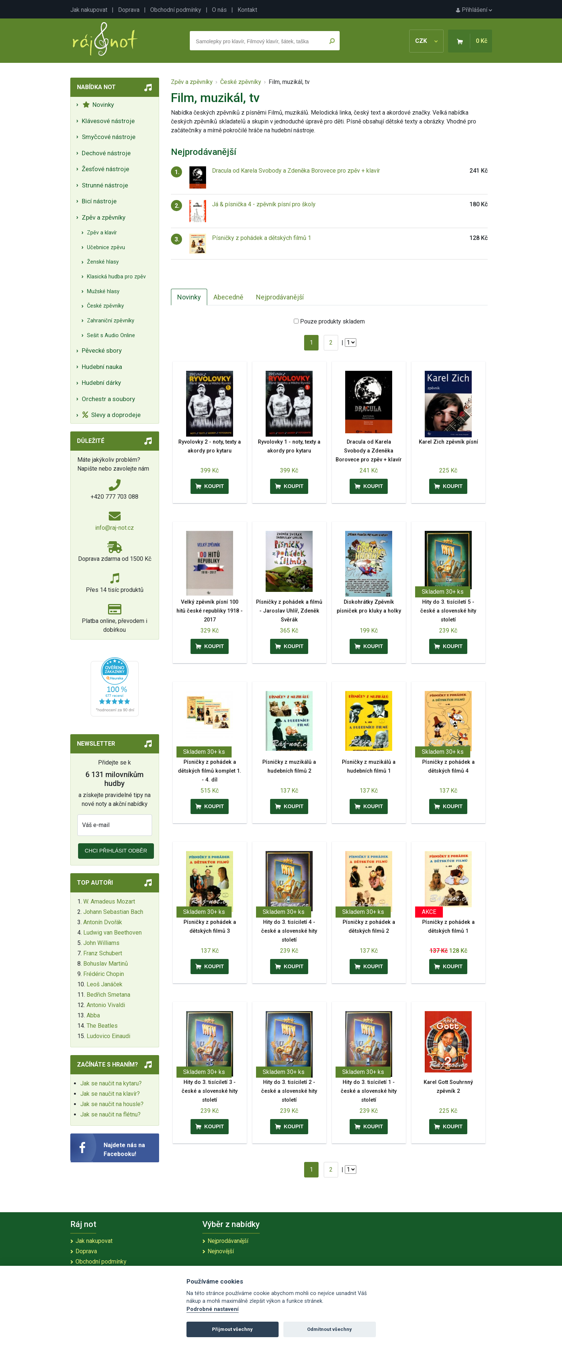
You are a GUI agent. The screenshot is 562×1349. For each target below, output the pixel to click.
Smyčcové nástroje (108, 136)
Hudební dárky (101, 382)
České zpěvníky (105, 306)
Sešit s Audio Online (111, 335)
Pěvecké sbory (102, 350)
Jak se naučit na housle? (112, 1104)
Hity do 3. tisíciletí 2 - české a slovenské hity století (289, 1091)
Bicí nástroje (99, 201)
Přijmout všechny (232, 1329)
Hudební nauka (102, 366)
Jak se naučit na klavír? (110, 1093)
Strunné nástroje (105, 185)
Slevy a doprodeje (112, 414)
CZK (426, 40)
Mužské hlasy (103, 291)
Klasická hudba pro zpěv (116, 277)
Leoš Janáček (104, 984)
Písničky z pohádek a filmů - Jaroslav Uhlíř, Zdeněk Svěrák (289, 611)
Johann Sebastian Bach (113, 911)
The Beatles (102, 1025)
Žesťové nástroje (105, 169)
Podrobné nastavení (212, 1309)
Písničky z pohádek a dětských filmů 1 (261, 237)
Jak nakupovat (88, 9)
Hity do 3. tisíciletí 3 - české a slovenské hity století (210, 1091)
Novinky (98, 104)
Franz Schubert (102, 953)
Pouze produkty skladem (332, 321)
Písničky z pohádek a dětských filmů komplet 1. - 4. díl (209, 771)
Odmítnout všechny (329, 1329)
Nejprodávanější (280, 297)
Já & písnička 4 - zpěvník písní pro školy (264, 204)
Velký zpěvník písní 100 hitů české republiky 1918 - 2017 (209, 611)
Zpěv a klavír (102, 233)
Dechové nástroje (106, 153)
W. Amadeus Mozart (109, 901)
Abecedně (228, 297)
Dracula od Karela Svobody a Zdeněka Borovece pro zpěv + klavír (296, 170)
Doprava (128, 9)
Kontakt (247, 9)
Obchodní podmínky (175, 9)
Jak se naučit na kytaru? (111, 1083)
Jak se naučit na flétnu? (110, 1114)
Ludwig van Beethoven (112, 932)
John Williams (101, 942)
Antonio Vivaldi (106, 1005)
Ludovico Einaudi (108, 1036)
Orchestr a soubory (108, 399)
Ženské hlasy (103, 262)
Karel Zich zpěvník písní (448, 442)
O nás (219, 9)
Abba (93, 1015)
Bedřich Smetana (108, 994)
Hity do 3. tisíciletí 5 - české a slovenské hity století (448, 611)
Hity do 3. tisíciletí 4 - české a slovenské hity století (289, 931)
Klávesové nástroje (108, 121)
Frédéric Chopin (103, 973)
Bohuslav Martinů (105, 963)
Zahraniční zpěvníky (110, 321)
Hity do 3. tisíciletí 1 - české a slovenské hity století (369, 1091)
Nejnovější (221, 1251)
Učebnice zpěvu (106, 247)
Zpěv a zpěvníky (103, 217)
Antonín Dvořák (102, 922)
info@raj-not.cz (114, 527)
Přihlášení (474, 9)
